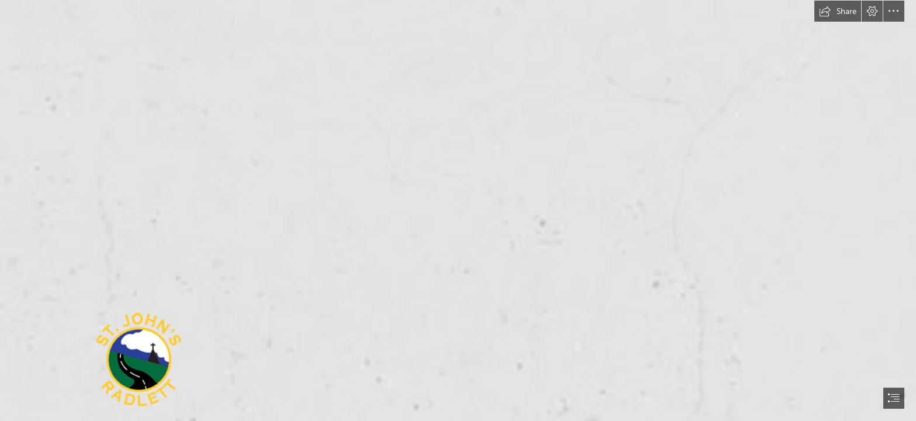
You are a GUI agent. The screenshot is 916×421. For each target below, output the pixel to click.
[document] (458, 210)
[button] (837, 11)
